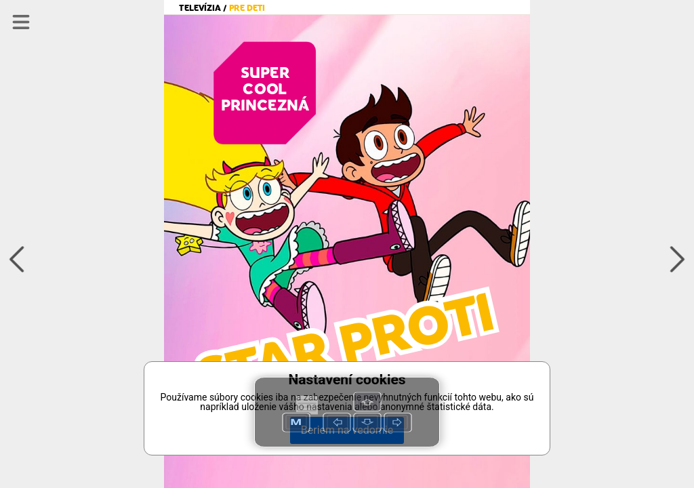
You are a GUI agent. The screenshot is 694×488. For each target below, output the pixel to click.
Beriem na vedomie (347, 430)
